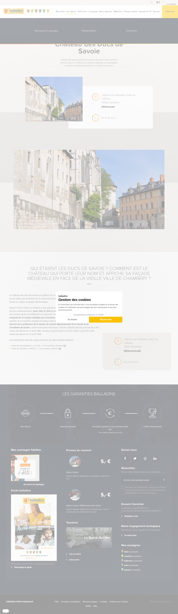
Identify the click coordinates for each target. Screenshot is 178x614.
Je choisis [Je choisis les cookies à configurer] (72, 319)
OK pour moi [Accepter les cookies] (106, 319)
